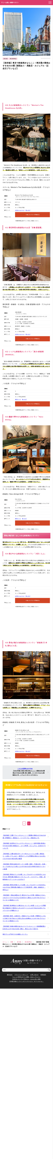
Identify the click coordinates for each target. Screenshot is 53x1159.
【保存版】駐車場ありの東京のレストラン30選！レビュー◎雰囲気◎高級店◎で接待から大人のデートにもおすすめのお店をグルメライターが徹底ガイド (24, 908)
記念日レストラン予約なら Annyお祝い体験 (26, 979)
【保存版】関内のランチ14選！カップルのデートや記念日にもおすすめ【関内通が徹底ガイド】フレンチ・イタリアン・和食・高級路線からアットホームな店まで (24, 877)
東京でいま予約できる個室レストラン (15, 934)
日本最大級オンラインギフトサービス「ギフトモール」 (26, 981)
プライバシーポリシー (21, 974)
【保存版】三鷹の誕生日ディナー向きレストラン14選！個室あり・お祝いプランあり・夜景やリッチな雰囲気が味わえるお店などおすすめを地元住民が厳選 (24, 856)
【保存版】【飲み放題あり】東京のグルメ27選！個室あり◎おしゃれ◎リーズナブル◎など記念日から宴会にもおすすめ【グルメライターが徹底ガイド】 (24, 897)
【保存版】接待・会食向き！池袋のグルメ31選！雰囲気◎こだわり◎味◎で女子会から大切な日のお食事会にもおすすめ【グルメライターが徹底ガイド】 (24, 918)
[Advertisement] (19, 85)
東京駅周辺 (13, 58)
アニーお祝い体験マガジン (10, 2)
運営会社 (9, 974)
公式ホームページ (19, 210)
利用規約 (43, 974)
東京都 (5, 58)
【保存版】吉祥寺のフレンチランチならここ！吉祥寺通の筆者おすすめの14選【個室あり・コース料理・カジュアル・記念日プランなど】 (24, 845)
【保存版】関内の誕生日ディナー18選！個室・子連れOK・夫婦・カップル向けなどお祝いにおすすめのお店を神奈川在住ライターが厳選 (24, 866)
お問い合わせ (34, 974)
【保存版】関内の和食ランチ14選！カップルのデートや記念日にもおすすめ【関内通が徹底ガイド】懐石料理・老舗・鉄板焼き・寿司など (24, 887)
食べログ (28, 210)
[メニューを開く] (49, 2)
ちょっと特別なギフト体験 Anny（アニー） (26, 977)
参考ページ (18, 399)
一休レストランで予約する (32, 214)
